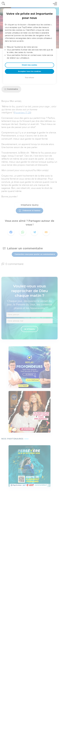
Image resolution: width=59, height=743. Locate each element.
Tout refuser (29, 78)
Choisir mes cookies (29, 65)
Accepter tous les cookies (29, 71)
